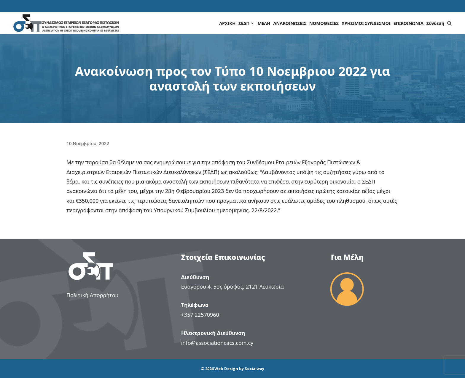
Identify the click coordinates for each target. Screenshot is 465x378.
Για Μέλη (347, 257)
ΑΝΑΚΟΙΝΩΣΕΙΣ (289, 23)
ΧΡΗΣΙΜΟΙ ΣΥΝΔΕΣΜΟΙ (366, 23)
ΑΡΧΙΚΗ (227, 23)
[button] (449, 23)
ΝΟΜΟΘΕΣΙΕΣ (324, 23)
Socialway (254, 368)
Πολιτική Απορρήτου (92, 295)
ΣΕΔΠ (247, 23)
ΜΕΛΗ (263, 23)
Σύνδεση (435, 23)
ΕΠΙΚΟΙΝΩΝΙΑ (408, 23)
